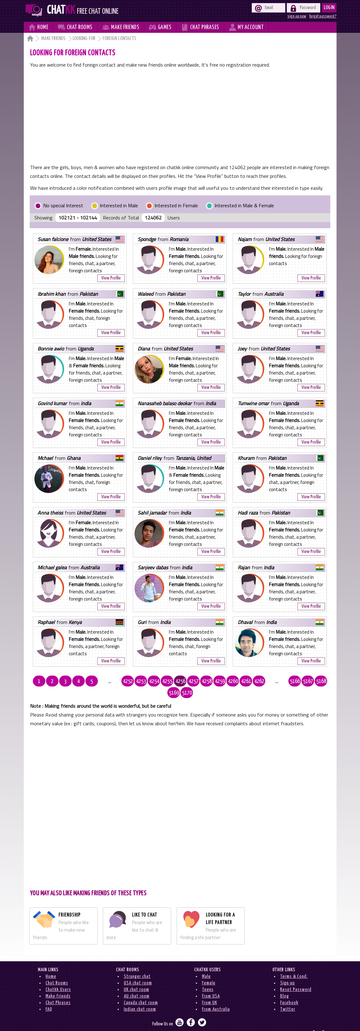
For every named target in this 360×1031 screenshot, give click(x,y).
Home (51, 965)
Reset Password (296, 978)
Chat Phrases (58, 991)
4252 (115, 681)
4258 (194, 681)
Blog (284, 984)
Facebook (289, 991)
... (101, 681)
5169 (312, 681)
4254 (141, 681)
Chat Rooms (57, 971)
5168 (299, 681)
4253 (128, 681)
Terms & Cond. (294, 965)
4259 (207, 681)
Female (208, 971)
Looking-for (84, 38)
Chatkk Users (58, 978)
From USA (211, 984)
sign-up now (296, 16)
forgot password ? (323, 16)
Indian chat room (140, 997)
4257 (180, 681)
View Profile (111, 278)
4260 (220, 681)
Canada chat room (141, 991)
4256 (167, 681)
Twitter (287, 997)
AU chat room (137, 984)
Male (206, 965)
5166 (272, 681)
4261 (233, 681)
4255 (154, 681)
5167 (286, 681)
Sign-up (287, 971)
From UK (209, 991)
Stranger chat (137, 965)
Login (329, 7)
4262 (246, 681)
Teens (208, 978)
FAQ (49, 997)
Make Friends (53, 38)
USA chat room (138, 971)
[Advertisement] (180, 116)
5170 (325, 681)
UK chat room (136, 978)
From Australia (216, 997)
